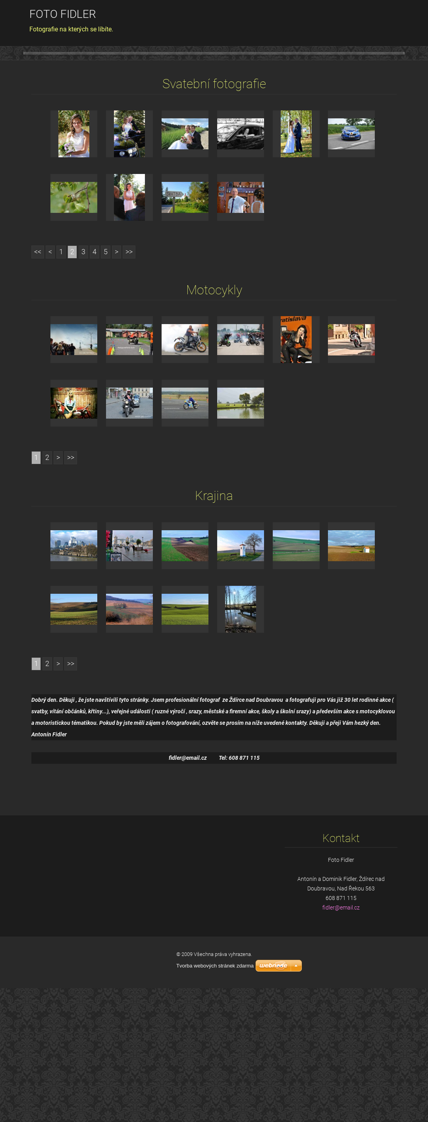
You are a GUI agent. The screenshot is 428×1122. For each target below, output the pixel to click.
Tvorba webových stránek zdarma (215, 1100)
